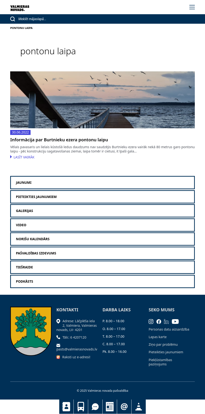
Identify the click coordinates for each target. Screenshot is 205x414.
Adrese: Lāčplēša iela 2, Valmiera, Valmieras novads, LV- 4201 (76, 325)
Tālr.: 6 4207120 (75, 337)
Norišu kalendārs (33, 239)
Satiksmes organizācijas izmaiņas (139, 407)
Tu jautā (95, 407)
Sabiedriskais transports (81, 407)
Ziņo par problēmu (163, 344)
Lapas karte (158, 337)
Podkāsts (24, 281)
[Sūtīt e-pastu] (59, 345)
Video (21, 225)
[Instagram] (152, 321)
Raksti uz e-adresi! (76, 357)
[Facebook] (160, 321)
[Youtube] (177, 321)
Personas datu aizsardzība (169, 329)
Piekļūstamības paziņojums (160, 362)
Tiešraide (24, 267)
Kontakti (66, 407)
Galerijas (24, 211)
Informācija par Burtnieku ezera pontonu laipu (59, 140)
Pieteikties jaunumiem (124, 407)
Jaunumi (110, 407)
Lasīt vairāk (24, 157)
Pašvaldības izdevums (36, 253)
